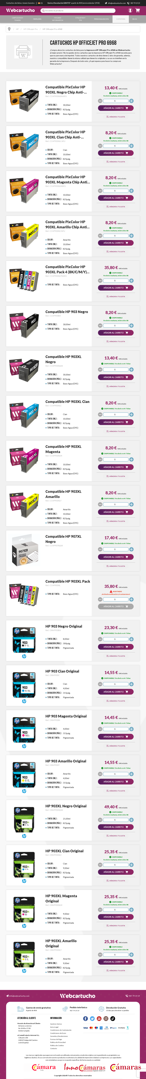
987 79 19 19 (134, 996)
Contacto (53, 1048)
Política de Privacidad (58, 1042)
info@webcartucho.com (19, 996)
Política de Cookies (57, 1045)
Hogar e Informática (58, 19)
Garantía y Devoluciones (59, 1036)
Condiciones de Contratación (60, 1030)
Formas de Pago (56, 1039)
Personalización (102, 19)
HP (17, 29)
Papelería (38, 19)
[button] (116, 108)
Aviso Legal (54, 1027)
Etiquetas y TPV (80, 19)
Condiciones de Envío (58, 1033)
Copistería (120, 19)
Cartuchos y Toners (17, 19)
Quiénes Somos (56, 1024)
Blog (135, 19)
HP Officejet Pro (31, 29)
